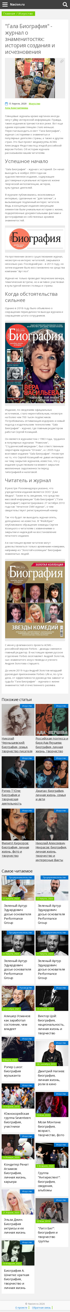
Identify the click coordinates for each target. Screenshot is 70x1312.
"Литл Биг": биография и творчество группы (48, 1234)
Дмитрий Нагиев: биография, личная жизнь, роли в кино (51, 1077)
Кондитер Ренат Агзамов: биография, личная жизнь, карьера (16, 1173)
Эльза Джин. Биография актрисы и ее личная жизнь (14, 1226)
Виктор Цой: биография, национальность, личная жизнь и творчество (51, 1024)
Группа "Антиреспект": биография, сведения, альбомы (49, 1181)
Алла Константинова (16, 108)
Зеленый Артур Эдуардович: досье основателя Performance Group (17, 914)
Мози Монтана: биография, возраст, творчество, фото (51, 1128)
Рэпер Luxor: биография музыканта (13, 1071)
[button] (62, 61)
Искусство (25, 13)
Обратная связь (41, 1307)
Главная (9, 13)
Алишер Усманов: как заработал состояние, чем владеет (17, 1022)
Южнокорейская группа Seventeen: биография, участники (17, 1120)
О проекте (21, 1307)
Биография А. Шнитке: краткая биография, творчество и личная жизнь (16, 1279)
